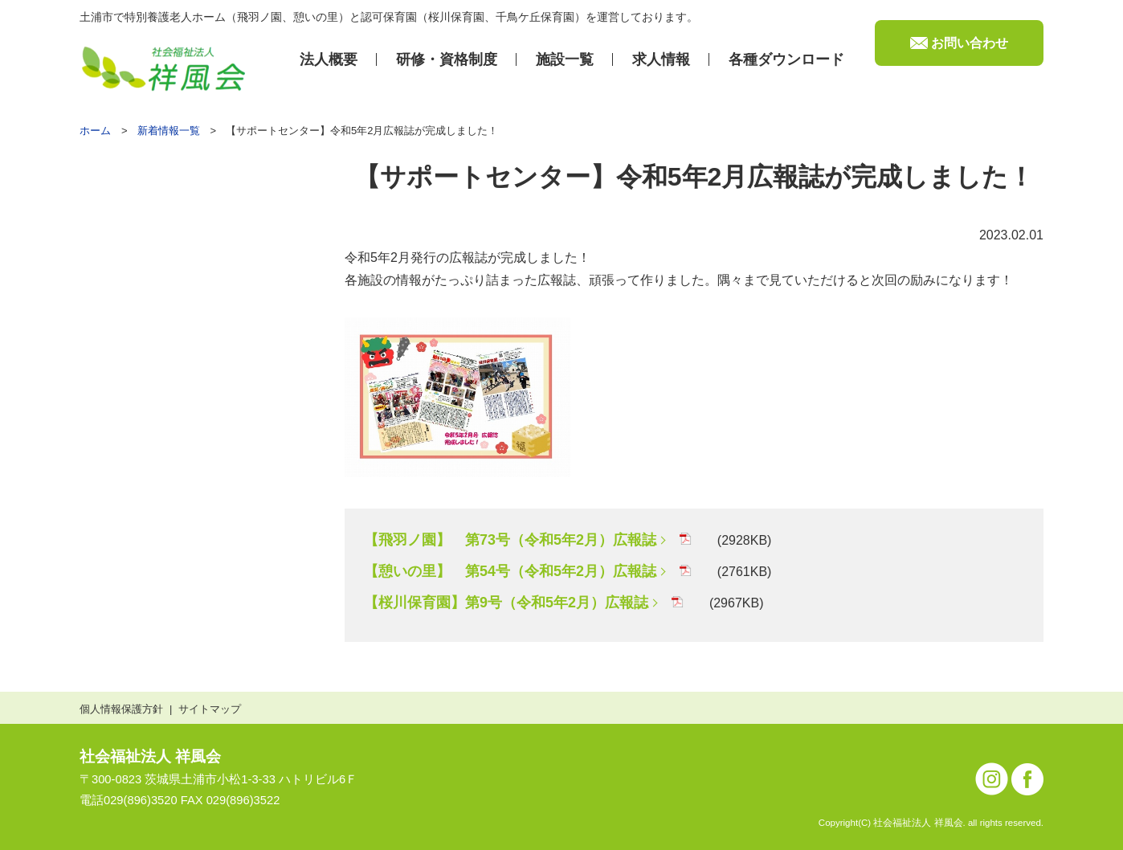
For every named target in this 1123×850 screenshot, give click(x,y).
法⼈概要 (328, 59)
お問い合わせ (969, 43)
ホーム (95, 130)
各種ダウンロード (786, 59)
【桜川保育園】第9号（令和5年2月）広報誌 (506, 603)
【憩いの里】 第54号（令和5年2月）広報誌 (510, 571)
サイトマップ (209, 709)
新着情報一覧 (168, 131)
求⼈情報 (661, 59)
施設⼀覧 (565, 59)
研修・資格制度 (446, 59)
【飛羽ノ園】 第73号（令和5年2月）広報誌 (510, 540)
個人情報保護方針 (121, 709)
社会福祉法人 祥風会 (150, 756)
